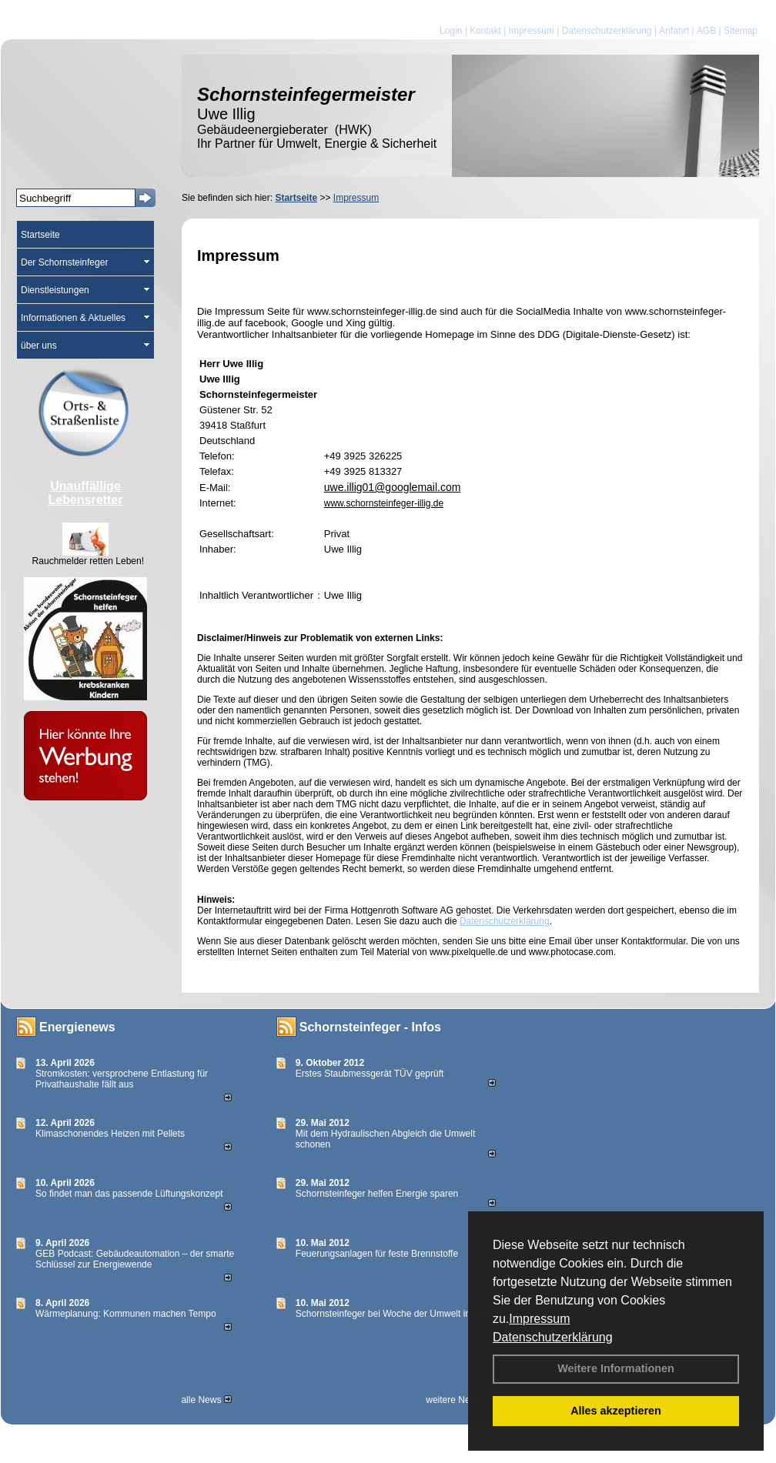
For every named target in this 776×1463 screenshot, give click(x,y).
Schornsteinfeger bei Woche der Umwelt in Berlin (396, 1313)
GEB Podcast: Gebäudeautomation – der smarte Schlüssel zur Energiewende (134, 1259)
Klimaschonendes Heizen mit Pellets (110, 1133)
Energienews (77, 1027)
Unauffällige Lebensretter (85, 492)
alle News (206, 1400)
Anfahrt (674, 30)
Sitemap (741, 30)
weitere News (458, 1400)
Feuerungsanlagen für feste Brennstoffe (377, 1253)
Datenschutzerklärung (553, 1337)
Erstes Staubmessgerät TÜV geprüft (370, 1073)
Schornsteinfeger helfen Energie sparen (377, 1193)
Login (451, 30)
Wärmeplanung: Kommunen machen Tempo (125, 1313)
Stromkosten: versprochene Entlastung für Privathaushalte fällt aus (121, 1079)
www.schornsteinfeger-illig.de (383, 503)
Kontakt (485, 30)
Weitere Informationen (615, 1368)
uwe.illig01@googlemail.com (392, 487)
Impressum (539, 1318)
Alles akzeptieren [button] (615, 1411)
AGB (706, 30)
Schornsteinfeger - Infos (370, 1027)
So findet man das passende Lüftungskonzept (129, 1193)
